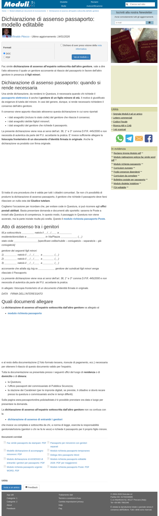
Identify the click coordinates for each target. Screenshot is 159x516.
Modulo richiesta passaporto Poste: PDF (69, 467)
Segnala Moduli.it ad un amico (127, 114)
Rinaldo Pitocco (20, 36)
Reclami (94, 2)
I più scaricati (119, 129)
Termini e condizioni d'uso (70, 498)
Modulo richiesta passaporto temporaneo (70, 450)
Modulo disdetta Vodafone (126, 183)
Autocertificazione (94, 6)
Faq (60, 508)
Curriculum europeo (123, 168)
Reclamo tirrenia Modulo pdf (127, 153)
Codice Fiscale (120, 121)
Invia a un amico (11, 487)
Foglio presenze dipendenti (127, 172)
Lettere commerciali (122, 118)
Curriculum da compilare (125, 175)
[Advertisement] (55, 169)
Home (4, 11)
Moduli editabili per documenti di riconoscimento (28, 11)
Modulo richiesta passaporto (127, 164)
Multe (63, 6)
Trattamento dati (66, 495)
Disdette (63, 2)
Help (61, 505)
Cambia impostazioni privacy (71, 502)
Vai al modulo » (81, 57)
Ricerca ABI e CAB (122, 125)
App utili (10, 495)
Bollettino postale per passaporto (129, 179)
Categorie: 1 (12, 498)
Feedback (31, 487)
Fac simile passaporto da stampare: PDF (26, 443)
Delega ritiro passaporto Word (64, 455)
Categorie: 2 (12, 502)
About (9, 505)
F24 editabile (120, 187)
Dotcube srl (127, 494)
